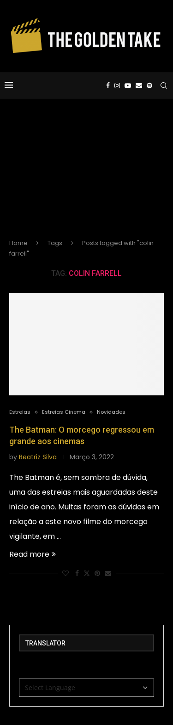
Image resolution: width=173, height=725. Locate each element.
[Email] (139, 85)
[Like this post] (65, 573)
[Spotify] (149, 85)
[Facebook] (108, 85)
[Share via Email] (108, 573)
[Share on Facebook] (77, 573)
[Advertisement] (86, 176)
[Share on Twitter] (87, 573)
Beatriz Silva (38, 457)
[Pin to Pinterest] (97, 573)
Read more (32, 554)
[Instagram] (117, 85)
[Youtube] (128, 85)
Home (18, 243)
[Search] (163, 85)
